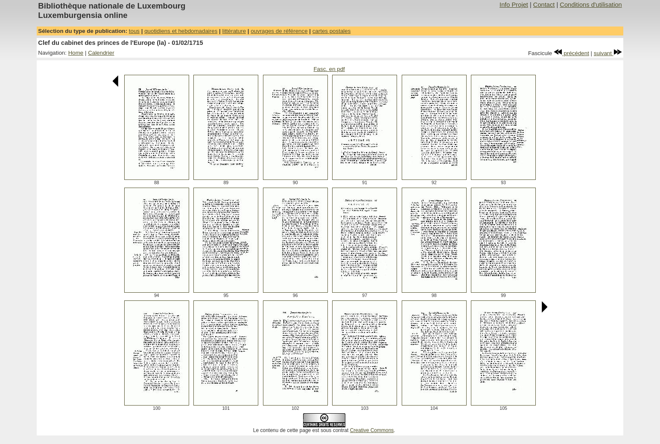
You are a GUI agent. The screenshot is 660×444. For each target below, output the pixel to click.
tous (134, 31)
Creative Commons (372, 430)
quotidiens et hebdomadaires (180, 31)
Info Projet (513, 4)
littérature (234, 31)
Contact (544, 4)
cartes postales (331, 31)
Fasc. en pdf (329, 69)
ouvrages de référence (279, 31)
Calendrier (101, 53)
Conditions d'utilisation (591, 4)
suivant (608, 53)
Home (76, 53)
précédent (571, 53)
